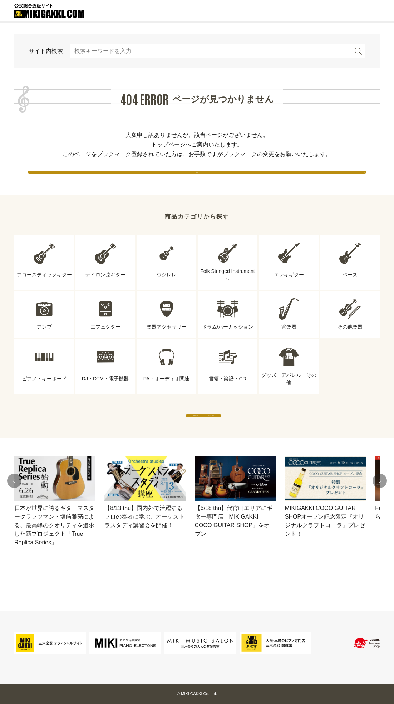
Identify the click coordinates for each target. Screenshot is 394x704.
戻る (197, 178)
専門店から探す (131, 436)
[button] (14, 508)
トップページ (168, 144)
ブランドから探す (263, 436)
